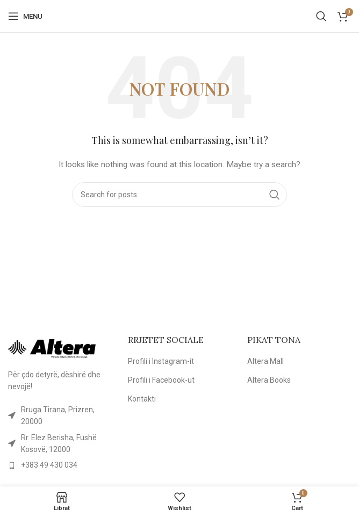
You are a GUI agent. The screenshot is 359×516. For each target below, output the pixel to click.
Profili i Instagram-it (161, 361)
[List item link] (60, 416)
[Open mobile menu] (25, 16)
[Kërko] (321, 16)
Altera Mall (265, 361)
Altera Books (269, 380)
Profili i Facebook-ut (161, 380)
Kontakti (142, 399)
